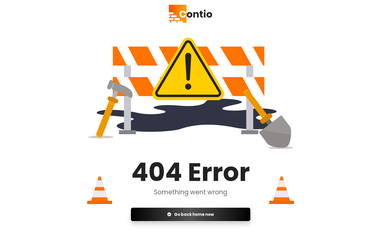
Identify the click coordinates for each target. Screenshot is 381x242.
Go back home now (190, 214)
